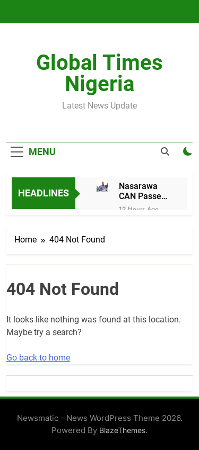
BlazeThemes (122, 430)
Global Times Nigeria (99, 73)
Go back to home (38, 358)
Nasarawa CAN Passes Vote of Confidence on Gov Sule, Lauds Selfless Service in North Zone (143, 191)
